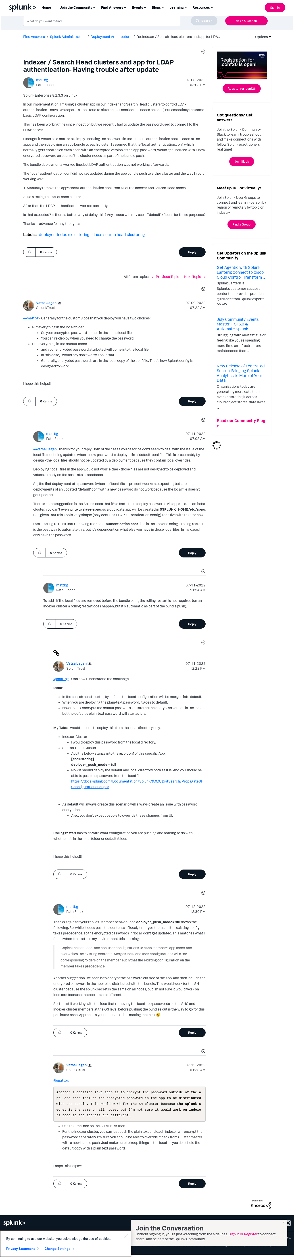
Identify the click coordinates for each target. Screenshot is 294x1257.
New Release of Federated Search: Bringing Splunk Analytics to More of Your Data (241, 373)
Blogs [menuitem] (156, 7)
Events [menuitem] (137, 7)
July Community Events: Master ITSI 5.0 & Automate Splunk (238, 324)
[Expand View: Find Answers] (125, 7)
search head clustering (124, 234)
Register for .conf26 (242, 88)
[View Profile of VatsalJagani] (46, 302)
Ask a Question (246, 21)
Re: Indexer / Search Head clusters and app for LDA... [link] (178, 36)
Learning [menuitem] (176, 7)
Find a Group (241, 224)
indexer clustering (73, 234)
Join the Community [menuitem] (76, 7)
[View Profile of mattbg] (42, 80)
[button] (203, 52)
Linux (96, 234)
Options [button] (260, 37)
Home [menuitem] (46, 7)
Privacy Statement (20, 1249)
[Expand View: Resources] (211, 7)
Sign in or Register (243, 1234)
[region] (65, 1243)
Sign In (275, 7)
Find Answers (34, 36)
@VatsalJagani (45, 449)
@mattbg (31, 318)
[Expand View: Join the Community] (94, 7)
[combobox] (120, 21)
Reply (192, 252)
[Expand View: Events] (145, 7)
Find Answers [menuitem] (112, 7)
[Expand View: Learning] (185, 7)
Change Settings (57, 1249)
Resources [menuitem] (201, 7)
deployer (47, 234)
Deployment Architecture (111, 36)
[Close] (125, 1236)
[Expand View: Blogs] (162, 7)
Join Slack (241, 161)
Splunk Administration (67, 36)
